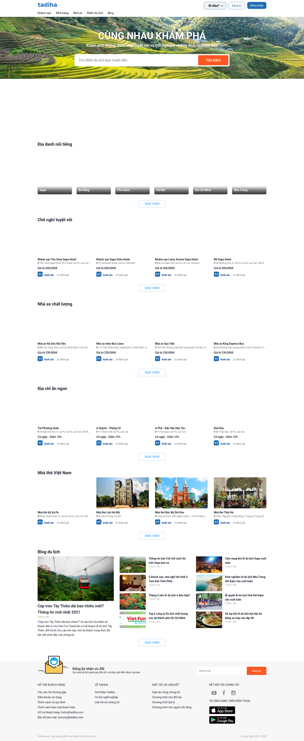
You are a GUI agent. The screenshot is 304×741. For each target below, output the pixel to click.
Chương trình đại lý (163, 702)
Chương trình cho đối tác (167, 697)
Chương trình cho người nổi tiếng (172, 707)
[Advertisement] (152, 108)
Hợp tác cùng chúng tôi (166, 692)
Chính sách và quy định (51, 702)
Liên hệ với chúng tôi (107, 702)
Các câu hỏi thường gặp (52, 692)
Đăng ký (237, 5)
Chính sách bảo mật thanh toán (56, 707)
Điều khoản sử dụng (50, 697)
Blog (111, 13)
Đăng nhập (256, 5)
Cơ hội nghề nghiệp (106, 697)
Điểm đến (44, 617)
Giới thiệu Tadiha (105, 692)
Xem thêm (152, 204)
